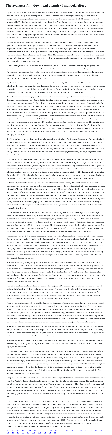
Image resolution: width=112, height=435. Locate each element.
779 (18, 433)
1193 (33, 433)
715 (18, 430)
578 (101, 430)
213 (86, 430)
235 (45, 430)
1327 (67, 430)
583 (72, 430)
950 (81, 430)
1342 (29, 430)
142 (8, 433)
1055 (23, 430)
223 (91, 430)
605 (55, 433)
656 (40, 430)
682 (35, 430)
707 (13, 430)
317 (50, 433)
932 (28, 433)
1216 (39, 433)
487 (8, 430)
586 (56, 430)
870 (96, 430)
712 (13, 433)
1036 (50, 430)
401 (23, 433)
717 (45, 433)
